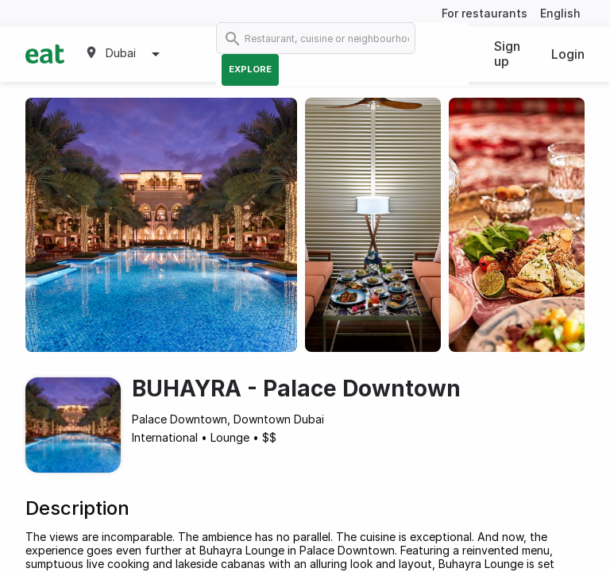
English (560, 13)
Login (568, 54)
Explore (250, 69)
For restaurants (484, 13)
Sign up (507, 53)
